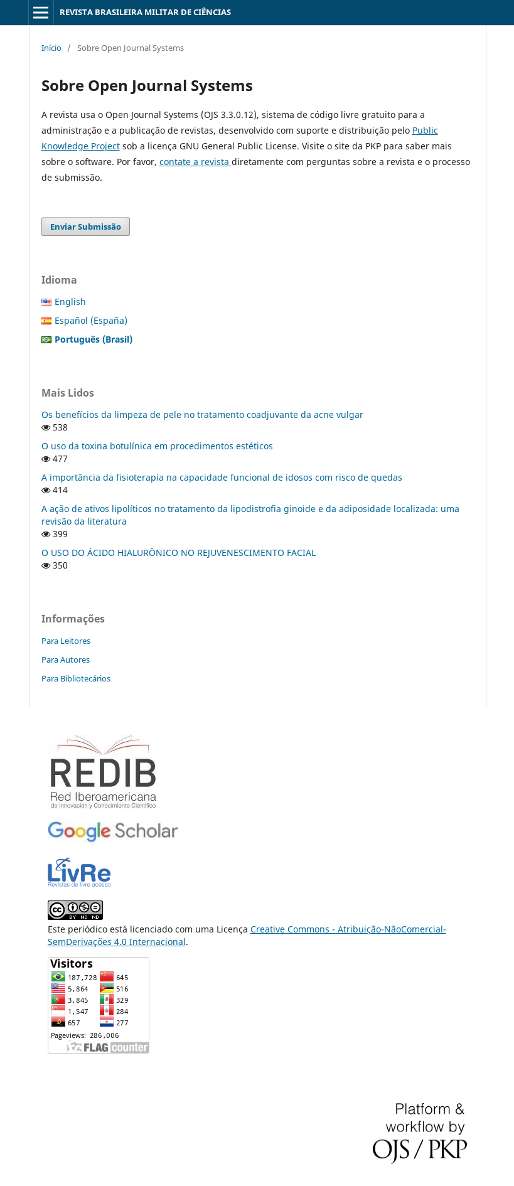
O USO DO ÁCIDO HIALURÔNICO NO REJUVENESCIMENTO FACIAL (178, 552)
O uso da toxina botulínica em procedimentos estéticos (157, 446)
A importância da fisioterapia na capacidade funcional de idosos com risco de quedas (221, 477)
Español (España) (91, 320)
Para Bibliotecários (75, 678)
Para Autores (65, 659)
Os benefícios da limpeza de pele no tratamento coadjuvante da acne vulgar (202, 414)
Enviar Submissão (85, 226)
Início (51, 47)
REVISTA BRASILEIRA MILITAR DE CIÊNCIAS (145, 12)
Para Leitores (65, 640)
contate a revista (195, 162)
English (70, 301)
